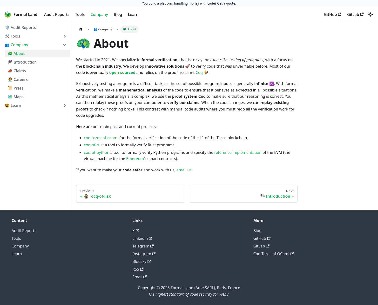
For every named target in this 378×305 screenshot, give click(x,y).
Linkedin (142, 238)
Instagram (143, 253)
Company (99, 14)
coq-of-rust (94, 145)
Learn (133, 14)
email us (184, 170)
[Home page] (80, 29)
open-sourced (122, 72)
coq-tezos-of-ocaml (101, 137)
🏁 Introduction (22, 62)
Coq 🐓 (202, 72)
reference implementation (238, 152)
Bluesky (141, 261)
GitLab (355, 14)
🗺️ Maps (16, 96)
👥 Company (16, 44)
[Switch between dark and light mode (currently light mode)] (370, 14)
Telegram (143, 246)
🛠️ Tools (12, 36)
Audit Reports (56, 14)
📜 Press (15, 88)
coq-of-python (96, 152)
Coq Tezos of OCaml (273, 253)
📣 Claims (17, 70)
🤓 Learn (13, 105)
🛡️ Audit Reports (20, 27)
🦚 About (16, 53)
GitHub (332, 14)
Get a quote (226, 3)
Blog (118, 14)
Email (139, 276)
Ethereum (135, 158)
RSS (137, 269)
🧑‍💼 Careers (18, 79)
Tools (80, 14)
